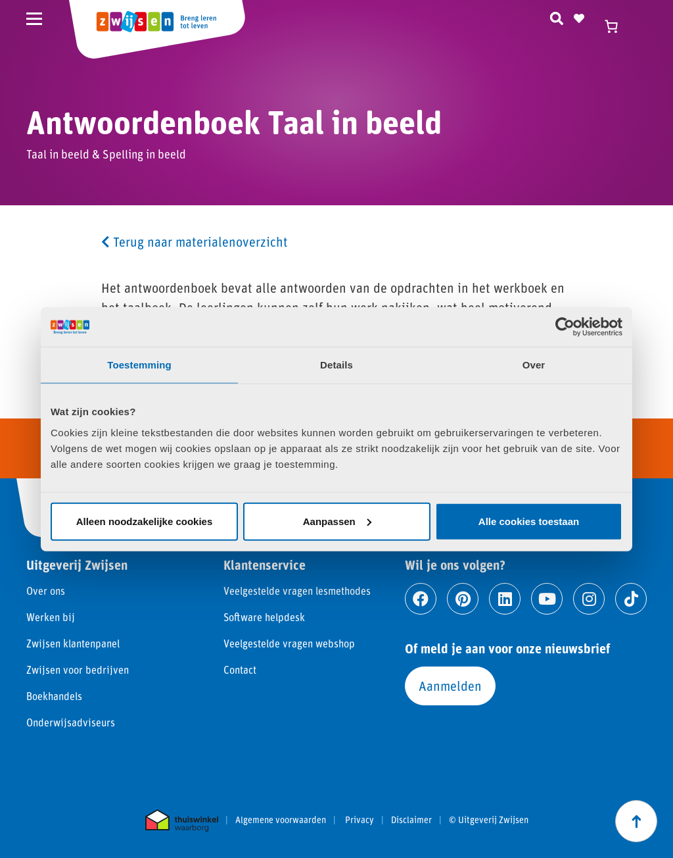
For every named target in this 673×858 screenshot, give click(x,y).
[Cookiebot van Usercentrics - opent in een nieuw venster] (564, 327)
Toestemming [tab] (139, 364)
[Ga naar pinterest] (462, 599)
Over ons (45, 590)
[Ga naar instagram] (589, 599)
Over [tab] (533, 364)
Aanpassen (337, 520)
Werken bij (50, 617)
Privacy (359, 820)
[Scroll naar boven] (636, 821)
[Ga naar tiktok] (631, 599)
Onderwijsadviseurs (70, 722)
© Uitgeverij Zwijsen (488, 820)
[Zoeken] (556, 16)
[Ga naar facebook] (420, 599)
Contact (239, 669)
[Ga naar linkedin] (505, 599)
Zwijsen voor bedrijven (77, 669)
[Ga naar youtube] (547, 599)
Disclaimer (411, 820)
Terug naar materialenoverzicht (194, 241)
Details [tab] (336, 364)
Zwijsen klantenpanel (73, 643)
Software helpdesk (264, 617)
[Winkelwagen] (617, 26)
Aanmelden (450, 685)
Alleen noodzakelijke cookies (144, 520)
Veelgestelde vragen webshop (289, 643)
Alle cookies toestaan (528, 520)
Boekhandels (54, 696)
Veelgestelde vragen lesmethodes (297, 590)
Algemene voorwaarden (280, 820)
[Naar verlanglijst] (579, 16)
